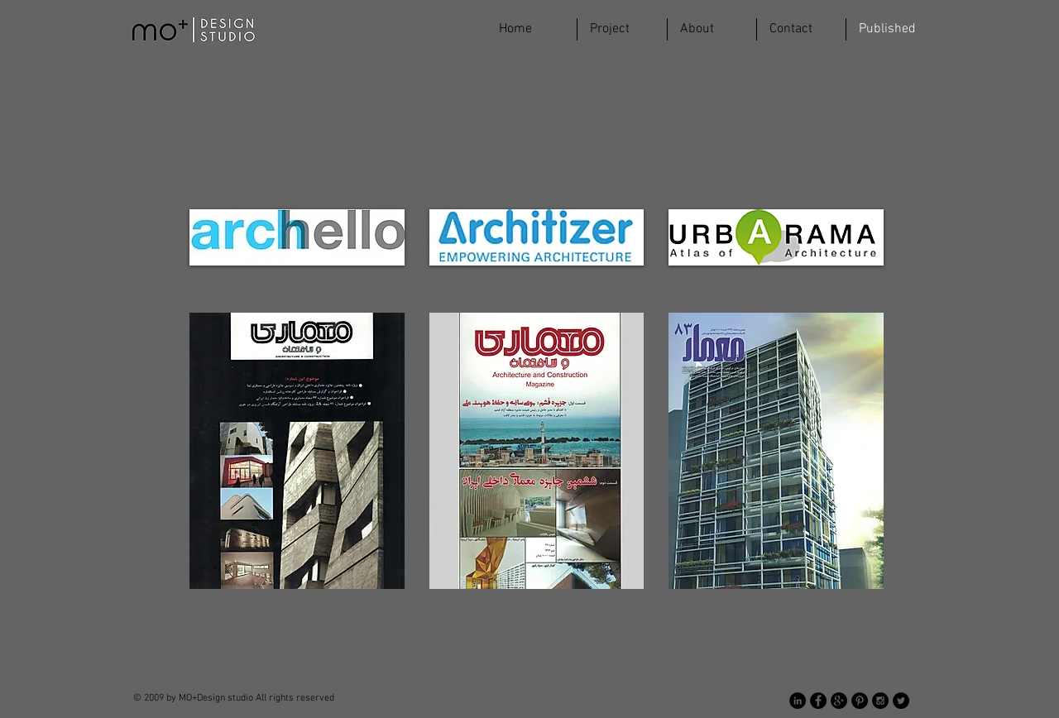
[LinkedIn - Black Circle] (797, 700)
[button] (622, 29)
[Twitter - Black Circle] (901, 700)
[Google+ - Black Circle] (839, 700)
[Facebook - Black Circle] (818, 700)
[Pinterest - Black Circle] (859, 700)
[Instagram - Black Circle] (880, 700)
